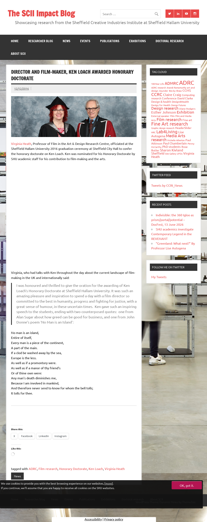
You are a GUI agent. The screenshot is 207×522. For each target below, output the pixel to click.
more (108, 483)
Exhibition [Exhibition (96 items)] (185, 112)
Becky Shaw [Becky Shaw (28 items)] (175, 90)
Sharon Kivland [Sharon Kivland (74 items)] (171, 150)
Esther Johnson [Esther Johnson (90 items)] (163, 112)
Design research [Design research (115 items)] (165, 108)
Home (15, 41)
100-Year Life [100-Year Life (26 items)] (157, 83)
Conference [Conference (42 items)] (169, 98)
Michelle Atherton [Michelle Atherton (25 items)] (176, 140)
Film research (48, 469)
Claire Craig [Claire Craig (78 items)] (172, 94)
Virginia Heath (21, 143)
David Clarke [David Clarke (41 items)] (185, 98)
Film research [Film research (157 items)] (169, 119)
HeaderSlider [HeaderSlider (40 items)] (183, 128)
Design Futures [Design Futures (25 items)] (178, 105)
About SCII (18, 53)
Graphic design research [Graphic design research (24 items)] (162, 128)
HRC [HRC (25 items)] (153, 132)
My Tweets (158, 277)
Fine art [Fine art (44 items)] (187, 120)
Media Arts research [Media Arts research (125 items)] (168, 137)
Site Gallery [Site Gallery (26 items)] (170, 153)
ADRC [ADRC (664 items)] (186, 82)
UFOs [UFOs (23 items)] (179, 153)
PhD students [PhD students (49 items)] (171, 146)
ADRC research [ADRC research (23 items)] (158, 87)
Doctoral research (170, 41)
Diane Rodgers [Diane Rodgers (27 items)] (187, 108)
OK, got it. (187, 485)
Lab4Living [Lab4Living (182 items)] (167, 131)
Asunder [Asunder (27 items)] (163, 90)
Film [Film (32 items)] (172, 115)
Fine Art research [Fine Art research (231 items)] (169, 124)
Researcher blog (40, 41)
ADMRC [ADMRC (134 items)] (171, 83)
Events (85, 41)
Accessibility (93, 519)
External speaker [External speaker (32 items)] (160, 115)
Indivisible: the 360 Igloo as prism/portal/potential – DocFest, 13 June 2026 (172, 219)
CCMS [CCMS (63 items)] (186, 90)
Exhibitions (137, 41)
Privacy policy (113, 519)
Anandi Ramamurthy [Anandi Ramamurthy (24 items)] (176, 87)
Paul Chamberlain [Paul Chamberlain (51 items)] (175, 143)
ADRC (33, 469)
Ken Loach (96, 469)
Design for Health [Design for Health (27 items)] (160, 105)
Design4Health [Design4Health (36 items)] (180, 101)
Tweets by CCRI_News (166, 185)
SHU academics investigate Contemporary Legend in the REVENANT (172, 233)
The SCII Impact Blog (41, 13)
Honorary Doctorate (73, 469)
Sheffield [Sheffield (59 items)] (157, 153)
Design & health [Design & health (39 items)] (161, 101)
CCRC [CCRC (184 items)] (156, 94)
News (66, 41)
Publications (109, 41)
